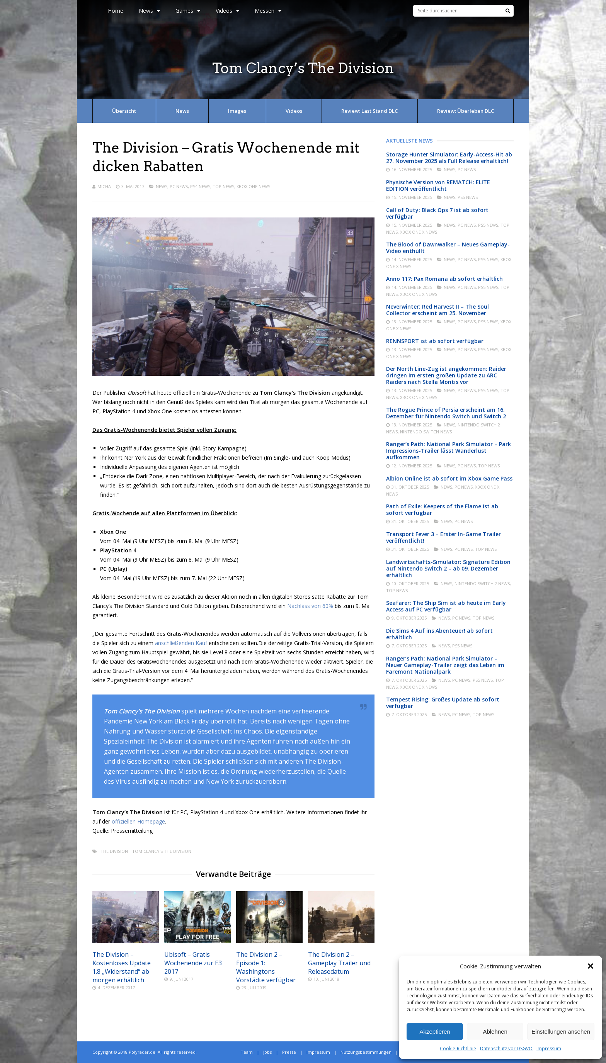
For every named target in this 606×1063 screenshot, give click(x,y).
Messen (268, 10)
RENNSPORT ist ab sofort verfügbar (434, 341)
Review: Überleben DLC (465, 110)
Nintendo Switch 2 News (482, 583)
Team (247, 1052)
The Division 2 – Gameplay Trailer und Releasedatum (339, 963)
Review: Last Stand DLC (369, 110)
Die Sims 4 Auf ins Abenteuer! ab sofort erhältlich (439, 634)
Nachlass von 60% (310, 606)
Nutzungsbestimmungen (366, 1052)
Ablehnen (495, 1031)
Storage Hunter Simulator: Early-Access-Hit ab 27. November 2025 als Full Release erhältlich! (449, 158)
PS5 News (468, 197)
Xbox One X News (418, 232)
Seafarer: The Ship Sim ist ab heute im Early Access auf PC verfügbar (446, 606)
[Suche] (508, 11)
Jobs (267, 1052)
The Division (114, 851)
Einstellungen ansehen (560, 1031)
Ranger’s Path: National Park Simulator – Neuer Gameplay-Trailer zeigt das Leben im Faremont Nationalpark (445, 665)
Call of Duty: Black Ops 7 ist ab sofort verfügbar (437, 213)
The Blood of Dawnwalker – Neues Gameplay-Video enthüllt (448, 248)
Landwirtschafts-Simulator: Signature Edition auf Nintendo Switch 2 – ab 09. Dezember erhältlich (448, 568)
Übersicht (124, 110)
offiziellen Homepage (138, 821)
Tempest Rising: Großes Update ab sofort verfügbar (442, 703)
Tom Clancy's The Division (161, 851)
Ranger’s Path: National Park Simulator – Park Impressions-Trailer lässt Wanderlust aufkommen (448, 450)
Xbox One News (253, 186)
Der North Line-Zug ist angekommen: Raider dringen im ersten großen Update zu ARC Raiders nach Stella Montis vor (446, 375)
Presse (289, 1052)
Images (237, 110)
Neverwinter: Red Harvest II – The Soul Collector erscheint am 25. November (437, 310)
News (149, 10)
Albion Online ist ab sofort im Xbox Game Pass (449, 478)
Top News (223, 186)
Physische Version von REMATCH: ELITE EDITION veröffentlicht (438, 185)
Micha (104, 186)
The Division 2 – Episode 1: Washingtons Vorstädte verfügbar (266, 967)
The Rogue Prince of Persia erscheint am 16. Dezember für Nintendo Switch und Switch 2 (446, 413)
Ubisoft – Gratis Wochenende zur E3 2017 (193, 963)
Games (187, 10)
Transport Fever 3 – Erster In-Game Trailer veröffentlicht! (443, 537)
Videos (227, 10)
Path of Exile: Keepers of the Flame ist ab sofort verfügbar (442, 509)
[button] (590, 966)
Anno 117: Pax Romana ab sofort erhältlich (444, 278)
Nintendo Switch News (426, 432)
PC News (179, 186)
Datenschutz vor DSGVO (506, 1048)
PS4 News (200, 186)
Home (115, 10)
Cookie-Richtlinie (458, 1048)
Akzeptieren (434, 1031)
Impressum (548, 1048)
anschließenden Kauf (181, 643)
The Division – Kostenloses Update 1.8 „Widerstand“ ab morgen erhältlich (121, 967)
